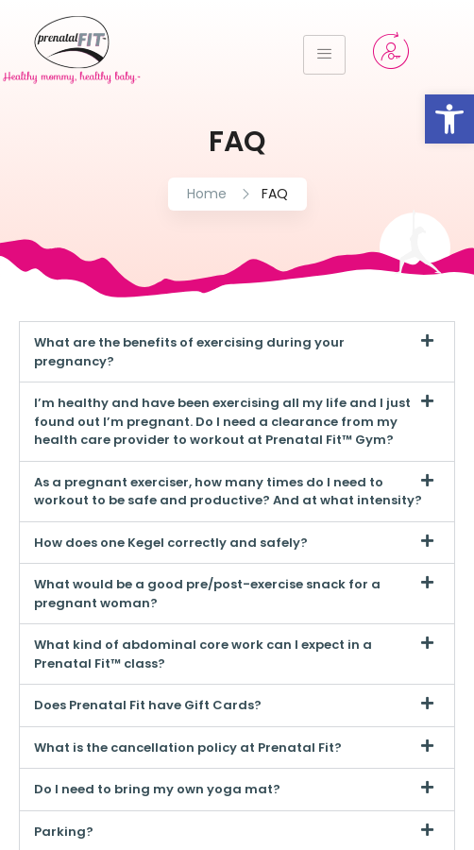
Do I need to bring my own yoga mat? (157, 789)
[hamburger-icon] (324, 55)
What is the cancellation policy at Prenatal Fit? (188, 747)
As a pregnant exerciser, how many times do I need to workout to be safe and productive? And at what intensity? (228, 491)
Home (207, 193)
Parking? (63, 832)
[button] (237, 352)
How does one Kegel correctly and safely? (171, 543)
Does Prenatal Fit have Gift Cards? (148, 705)
